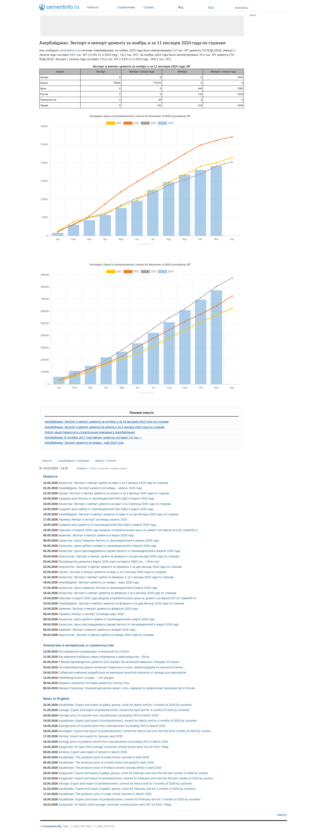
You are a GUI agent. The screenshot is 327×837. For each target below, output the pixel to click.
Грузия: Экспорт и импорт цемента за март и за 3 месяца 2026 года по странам (112, 572)
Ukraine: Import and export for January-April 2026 (91, 736)
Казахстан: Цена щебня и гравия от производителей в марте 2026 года (107, 619)
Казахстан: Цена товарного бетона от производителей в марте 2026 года (108, 587)
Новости (101, 7)
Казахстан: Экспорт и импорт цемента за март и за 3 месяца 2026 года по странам (115, 504)
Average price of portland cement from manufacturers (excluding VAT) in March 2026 (113, 741)
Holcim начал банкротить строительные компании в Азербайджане (90, 432)
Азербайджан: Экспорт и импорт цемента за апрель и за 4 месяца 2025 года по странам (104, 427)
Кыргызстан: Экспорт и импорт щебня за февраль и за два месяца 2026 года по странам (119, 556)
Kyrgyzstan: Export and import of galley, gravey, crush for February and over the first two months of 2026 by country (133, 773)
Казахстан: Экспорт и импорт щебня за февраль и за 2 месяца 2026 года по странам (116, 577)
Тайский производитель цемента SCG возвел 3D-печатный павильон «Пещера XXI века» (119, 662)
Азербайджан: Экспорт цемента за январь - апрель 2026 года (100, 488)
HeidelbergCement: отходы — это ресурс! (86, 677)
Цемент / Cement (105, 460)
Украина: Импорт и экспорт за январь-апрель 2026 (93, 519)
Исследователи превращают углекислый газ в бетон (94, 651)
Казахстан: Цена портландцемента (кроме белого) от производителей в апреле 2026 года (119, 551)
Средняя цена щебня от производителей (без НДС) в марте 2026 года (106, 509)
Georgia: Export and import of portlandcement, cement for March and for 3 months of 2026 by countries (125, 783)
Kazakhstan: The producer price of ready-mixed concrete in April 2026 (104, 757)
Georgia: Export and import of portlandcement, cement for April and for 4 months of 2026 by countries (124, 710)
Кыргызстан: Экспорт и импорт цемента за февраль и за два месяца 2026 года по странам (120, 566)
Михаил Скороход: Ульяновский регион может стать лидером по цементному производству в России (127, 688)
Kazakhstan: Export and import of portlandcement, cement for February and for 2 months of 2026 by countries (129, 799)
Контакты (241, 7)
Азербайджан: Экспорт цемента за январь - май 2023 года (84, 442)
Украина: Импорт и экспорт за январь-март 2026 (91, 614)
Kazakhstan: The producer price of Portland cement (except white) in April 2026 (110, 767)
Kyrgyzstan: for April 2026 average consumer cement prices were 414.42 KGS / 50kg (114, 747)
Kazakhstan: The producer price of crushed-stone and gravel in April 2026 (106, 762)
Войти (253, 15)
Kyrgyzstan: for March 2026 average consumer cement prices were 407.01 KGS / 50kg (115, 804)
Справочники (129, 7)
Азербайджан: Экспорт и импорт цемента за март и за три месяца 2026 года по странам (118, 514)
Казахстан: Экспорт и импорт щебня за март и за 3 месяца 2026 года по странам (113, 483)
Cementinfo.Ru (52, 826)
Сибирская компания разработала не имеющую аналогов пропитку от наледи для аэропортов (122, 672)
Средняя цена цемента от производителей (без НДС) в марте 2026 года (107, 524)
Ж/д (180, 7)
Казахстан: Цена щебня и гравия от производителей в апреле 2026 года (107, 545)
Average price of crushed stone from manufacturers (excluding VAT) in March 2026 (111, 725)
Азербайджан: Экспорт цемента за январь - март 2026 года (99, 582)
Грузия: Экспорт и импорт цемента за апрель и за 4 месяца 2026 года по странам (114, 493)
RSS (211, 7)
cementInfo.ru (68, 50)
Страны (159, 7)
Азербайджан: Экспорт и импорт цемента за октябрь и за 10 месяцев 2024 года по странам (107, 421)
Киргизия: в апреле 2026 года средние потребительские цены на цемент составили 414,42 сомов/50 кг (128, 530)
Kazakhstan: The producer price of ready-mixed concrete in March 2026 (105, 794)
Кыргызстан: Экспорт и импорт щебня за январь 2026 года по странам (106, 634)
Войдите (82, 468)
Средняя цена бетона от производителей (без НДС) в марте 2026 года (106, 498)
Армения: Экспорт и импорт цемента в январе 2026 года (97, 629)
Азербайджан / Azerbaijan (73, 460)
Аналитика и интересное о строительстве (78, 645)
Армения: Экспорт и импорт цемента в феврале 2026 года (98, 608)
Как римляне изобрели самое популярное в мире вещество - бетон (104, 656)
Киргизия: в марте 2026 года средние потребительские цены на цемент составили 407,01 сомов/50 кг (127, 598)
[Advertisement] (142, 26)
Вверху (282, 814)
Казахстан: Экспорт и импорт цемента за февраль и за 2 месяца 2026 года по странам (117, 593)
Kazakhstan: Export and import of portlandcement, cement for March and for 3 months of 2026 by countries (128, 720)
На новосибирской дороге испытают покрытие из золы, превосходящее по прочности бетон (121, 667)
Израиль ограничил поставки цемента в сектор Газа (94, 683)
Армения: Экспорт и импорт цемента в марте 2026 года (96, 535)
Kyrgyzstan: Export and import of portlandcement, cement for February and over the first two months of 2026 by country (136, 778)
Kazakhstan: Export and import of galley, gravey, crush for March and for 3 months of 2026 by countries (125, 704)
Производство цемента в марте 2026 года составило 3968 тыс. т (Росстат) (109, 561)
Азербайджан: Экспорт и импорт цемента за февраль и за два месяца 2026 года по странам (121, 603)
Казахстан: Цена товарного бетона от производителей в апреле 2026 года (109, 540)
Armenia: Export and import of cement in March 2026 (92, 752)
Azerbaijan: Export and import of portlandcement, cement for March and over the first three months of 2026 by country (134, 731)
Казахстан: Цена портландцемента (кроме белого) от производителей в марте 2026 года (119, 624)
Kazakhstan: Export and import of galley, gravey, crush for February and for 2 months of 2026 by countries (127, 788)
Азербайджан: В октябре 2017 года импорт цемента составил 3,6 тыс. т (93, 437)
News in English (56, 698)
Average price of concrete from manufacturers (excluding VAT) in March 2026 (108, 715)
